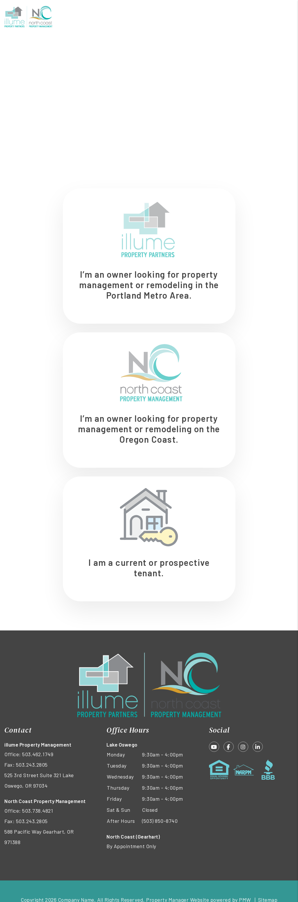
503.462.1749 (37, 754)
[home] (28, 16)
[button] (214, 747)
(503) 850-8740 (160, 821)
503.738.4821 (37, 810)
